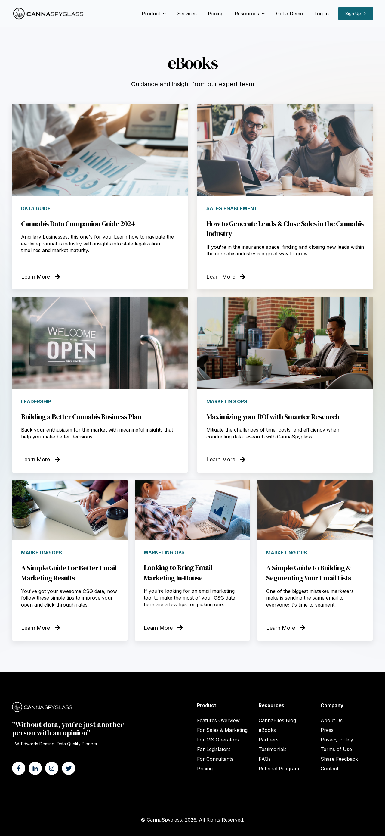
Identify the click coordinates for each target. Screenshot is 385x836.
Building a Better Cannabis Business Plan (81, 417)
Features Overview (218, 720)
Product (151, 14)
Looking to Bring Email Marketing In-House (178, 573)
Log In (321, 14)
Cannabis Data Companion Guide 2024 (78, 224)
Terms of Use (336, 749)
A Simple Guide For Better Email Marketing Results (68, 573)
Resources (247, 14)
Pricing (215, 14)
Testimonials (273, 749)
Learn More (40, 276)
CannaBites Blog (277, 720)
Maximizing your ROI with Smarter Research (273, 417)
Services (187, 14)
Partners (269, 740)
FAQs (265, 759)
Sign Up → (355, 13)
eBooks (267, 730)
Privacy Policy (337, 740)
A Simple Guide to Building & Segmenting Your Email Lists (308, 573)
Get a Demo (289, 14)
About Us (332, 720)
